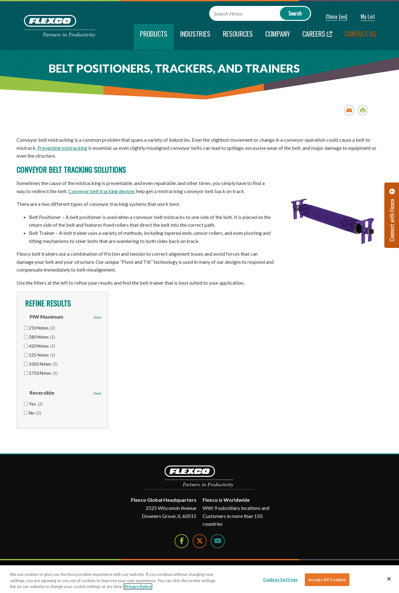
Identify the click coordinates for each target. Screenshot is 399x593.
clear (97, 317)
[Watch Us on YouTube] (218, 541)
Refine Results (47, 303)
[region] (199, 579)
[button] (327, 16)
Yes (36, 403)
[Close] (389, 579)
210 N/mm (42, 327)
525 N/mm (42, 355)
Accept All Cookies (327, 579)
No (35, 412)
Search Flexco (228, 14)
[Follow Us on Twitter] (200, 541)
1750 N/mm (43, 373)
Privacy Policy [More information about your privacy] (137, 586)
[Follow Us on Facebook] (182, 541)
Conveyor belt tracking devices (101, 191)
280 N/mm (42, 336)
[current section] (154, 37)
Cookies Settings (280, 579)
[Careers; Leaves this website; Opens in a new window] (317, 37)
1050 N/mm (43, 364)
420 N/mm (42, 346)
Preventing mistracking (62, 148)
